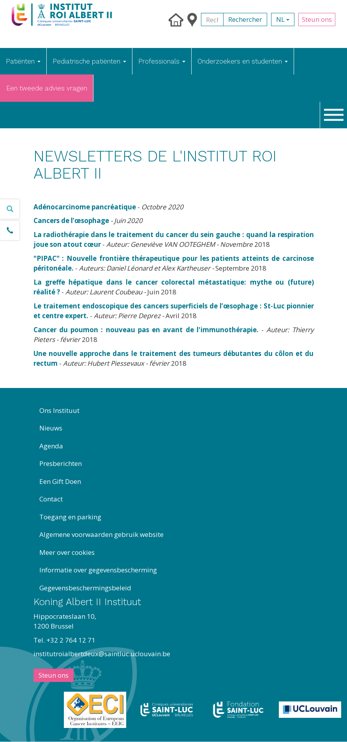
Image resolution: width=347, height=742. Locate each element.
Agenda (51, 445)
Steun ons (317, 19)
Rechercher (245, 19)
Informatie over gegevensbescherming (98, 569)
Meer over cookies (67, 552)
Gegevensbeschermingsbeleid (85, 587)
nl (282, 19)
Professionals (161, 61)
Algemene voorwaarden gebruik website (101, 534)
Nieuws (50, 427)
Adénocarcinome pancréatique (84, 206)
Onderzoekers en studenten (242, 61)
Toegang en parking (70, 516)
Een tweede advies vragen (46, 88)
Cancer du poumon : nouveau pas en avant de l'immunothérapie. (146, 329)
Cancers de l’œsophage (71, 220)
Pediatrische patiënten (89, 61)
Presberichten (60, 463)
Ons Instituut (59, 410)
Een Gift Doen (60, 481)
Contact (51, 498)
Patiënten (23, 61)
